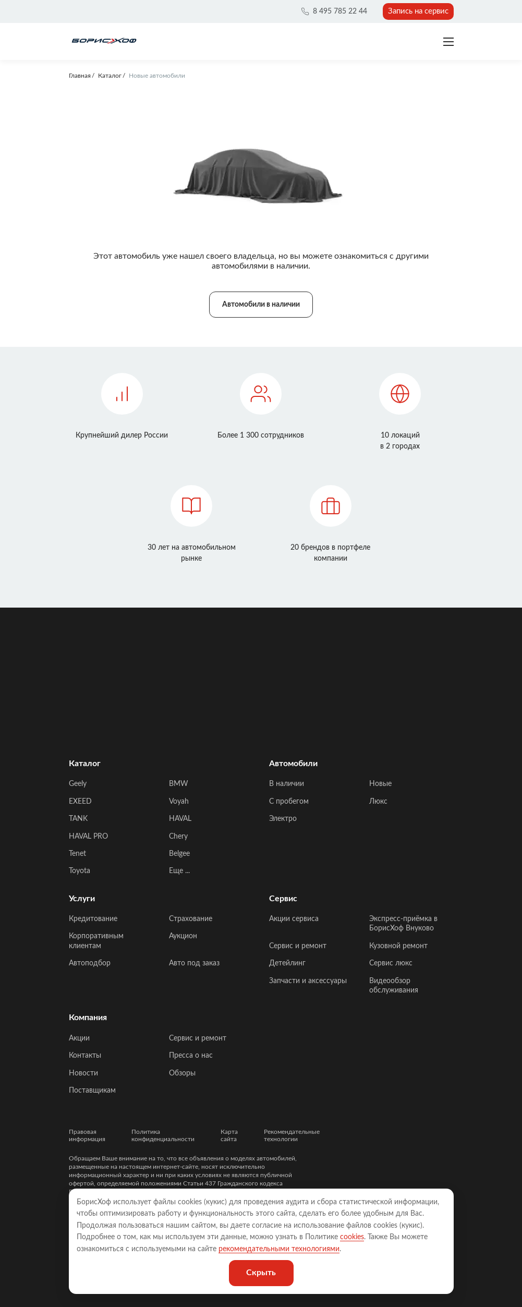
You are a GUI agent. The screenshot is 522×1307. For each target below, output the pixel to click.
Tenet (77, 853)
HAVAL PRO (88, 836)
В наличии (286, 784)
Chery (178, 836)
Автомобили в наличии (261, 304)
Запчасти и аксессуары (308, 981)
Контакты (85, 1055)
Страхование (190, 919)
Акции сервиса (294, 919)
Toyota (79, 871)
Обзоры (182, 1073)
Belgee (179, 853)
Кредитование (93, 919)
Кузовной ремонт (398, 946)
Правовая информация (87, 1135)
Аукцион (183, 936)
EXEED (80, 801)
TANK (78, 818)
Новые (380, 784)
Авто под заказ (194, 963)
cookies (352, 1237)
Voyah (179, 801)
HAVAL (180, 818)
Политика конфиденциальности (163, 1135)
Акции (79, 1038)
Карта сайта (229, 1135)
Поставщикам (92, 1090)
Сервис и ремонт (297, 946)
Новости (83, 1073)
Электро (283, 818)
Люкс (378, 801)
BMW (178, 784)
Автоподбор (90, 963)
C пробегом (289, 801)
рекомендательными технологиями (278, 1249)
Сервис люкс (390, 963)
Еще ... (179, 871)
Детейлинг (287, 963)
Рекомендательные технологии (292, 1135)
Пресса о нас (191, 1055)
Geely (78, 784)
